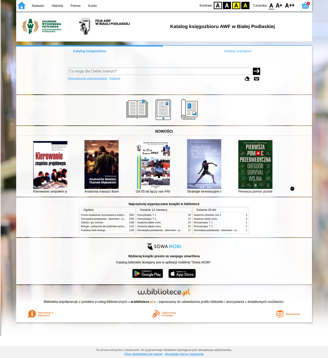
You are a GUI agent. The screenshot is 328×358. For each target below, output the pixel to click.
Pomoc (76, 6)
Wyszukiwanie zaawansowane (87, 78)
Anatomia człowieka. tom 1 (207, 215)
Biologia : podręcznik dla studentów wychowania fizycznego (111, 226)
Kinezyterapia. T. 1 (146, 215)
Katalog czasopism (238, 51)
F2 (290, 5)
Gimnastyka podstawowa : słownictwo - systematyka (107, 219)
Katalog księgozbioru (89, 51)
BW (227, 5)
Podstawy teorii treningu (93, 230)
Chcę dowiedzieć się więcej (143, 354)
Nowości (38, 6)
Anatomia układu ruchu (149, 222)
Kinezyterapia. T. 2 (146, 219)
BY (245, 5)
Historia (57, 6)
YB (236, 5)
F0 (271, 5)
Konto (92, 6)
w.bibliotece (142, 302)
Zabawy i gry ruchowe (92, 222)
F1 (279, 5)
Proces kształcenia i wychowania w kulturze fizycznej (108, 215)
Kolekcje (114, 78)
